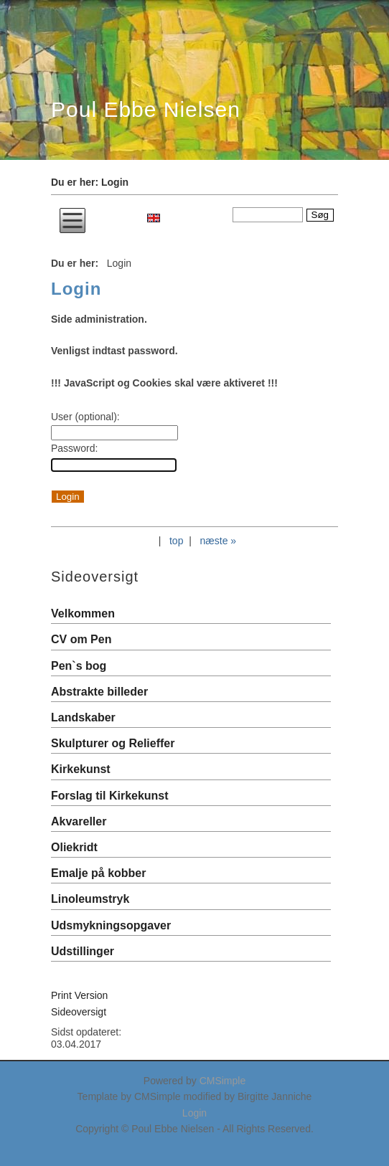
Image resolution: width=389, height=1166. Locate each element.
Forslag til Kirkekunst (110, 796)
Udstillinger (82, 951)
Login (194, 1113)
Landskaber (83, 717)
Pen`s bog (78, 666)
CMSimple (223, 1080)
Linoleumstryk (90, 899)
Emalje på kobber (98, 873)
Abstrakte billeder (99, 692)
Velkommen (83, 613)
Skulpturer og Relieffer (112, 743)
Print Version (79, 995)
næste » (218, 540)
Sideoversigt (78, 1012)
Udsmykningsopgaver (111, 925)
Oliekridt (74, 847)
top (176, 540)
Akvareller (78, 821)
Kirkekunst (81, 769)
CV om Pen (81, 639)
